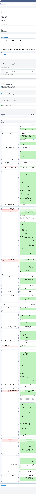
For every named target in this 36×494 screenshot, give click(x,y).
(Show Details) (12, 94)
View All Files (18, 25)
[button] (35, 1)
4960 (2, 84)
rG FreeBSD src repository (3, 54)
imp (2, 30)
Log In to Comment (4, 485)
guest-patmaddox (4, 29)
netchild (5, 6)
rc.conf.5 (3, 120)
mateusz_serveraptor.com (4, 31)
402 (2, 83)
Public (5, 4)
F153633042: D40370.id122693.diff (4, 14)
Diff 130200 (9, 93)
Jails (9, 64)
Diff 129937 (9, 86)
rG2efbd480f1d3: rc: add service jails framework (6, 37)
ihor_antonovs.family (4, 64)
